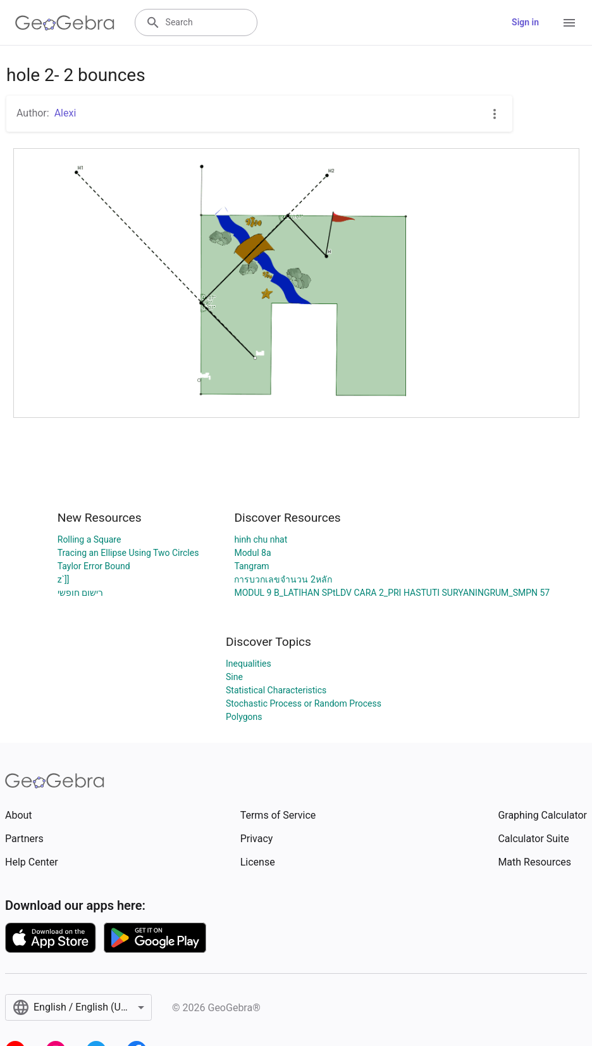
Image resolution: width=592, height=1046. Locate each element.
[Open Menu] (569, 22)
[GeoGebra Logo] (64, 22)
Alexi (65, 113)
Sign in (525, 22)
